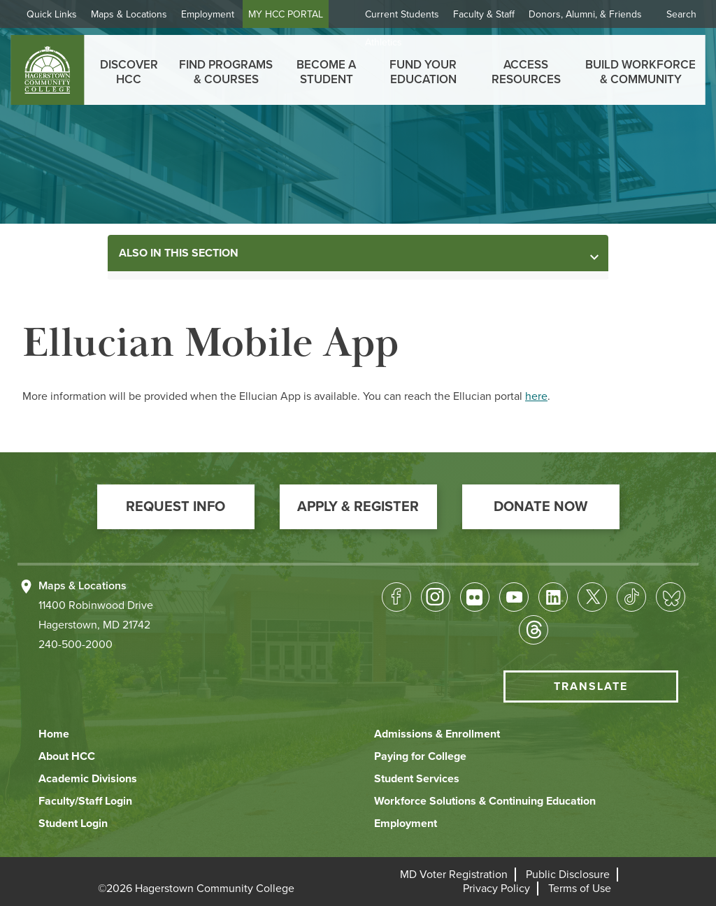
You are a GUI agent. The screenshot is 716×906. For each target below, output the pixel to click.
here (536, 396)
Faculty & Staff (484, 14)
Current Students (402, 14)
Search (681, 14)
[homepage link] (47, 70)
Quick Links (52, 14)
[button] (176, 506)
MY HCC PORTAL (285, 14)
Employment (207, 14)
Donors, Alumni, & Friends (585, 14)
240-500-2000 (75, 645)
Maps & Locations (129, 14)
